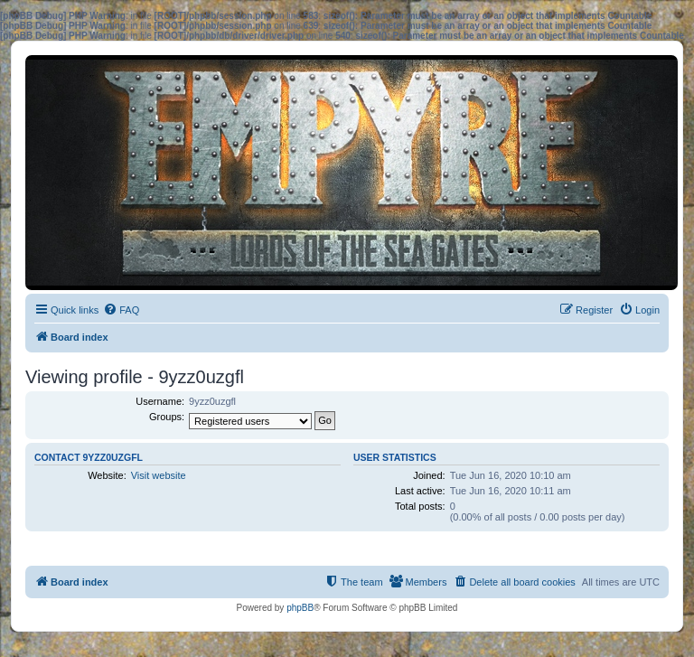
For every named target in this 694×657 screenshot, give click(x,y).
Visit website (158, 475)
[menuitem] (121, 310)
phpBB (300, 608)
